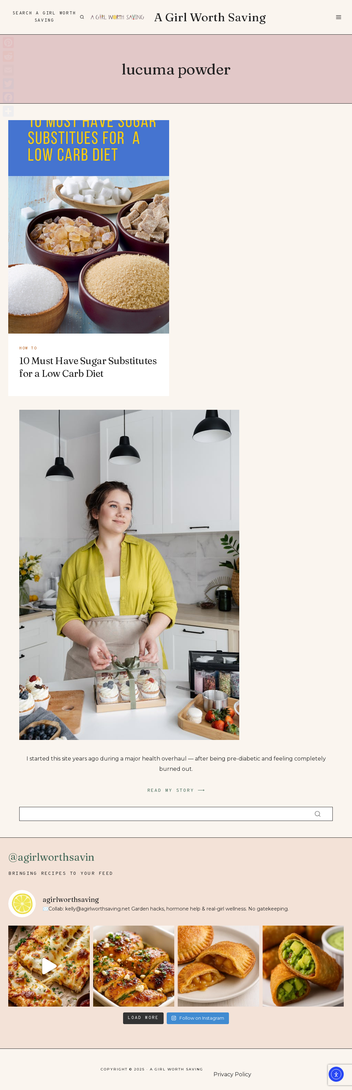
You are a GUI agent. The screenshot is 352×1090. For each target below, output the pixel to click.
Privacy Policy (232, 1074)
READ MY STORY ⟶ (175, 790)
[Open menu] (338, 17)
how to (28, 348)
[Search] (176, 814)
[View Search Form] (47, 17)
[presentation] (88, 227)
